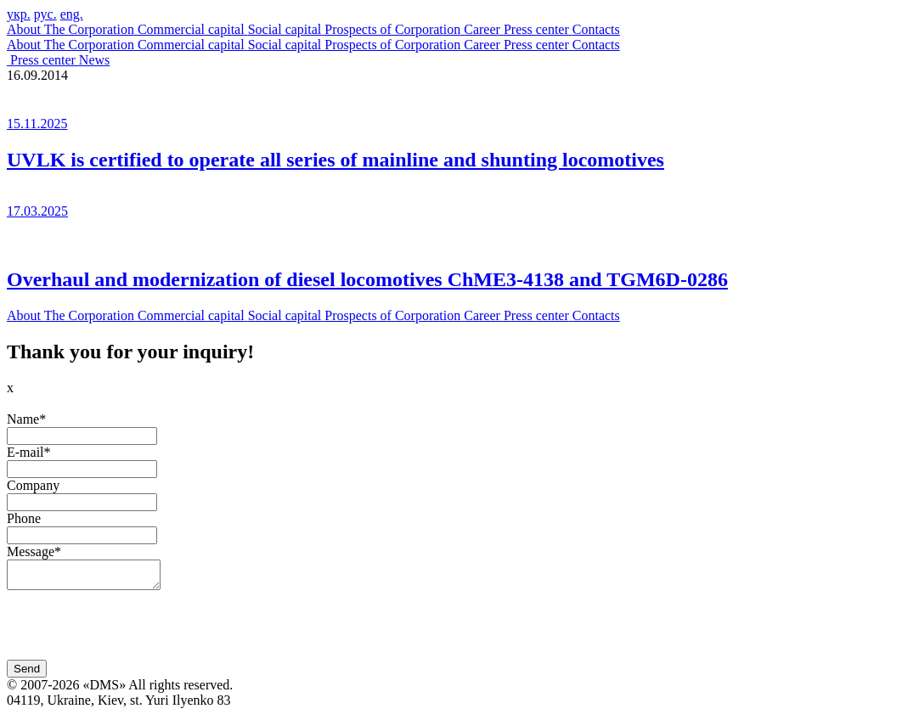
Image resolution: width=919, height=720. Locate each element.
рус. (45, 14)
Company (33, 485)
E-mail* (29, 452)
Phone (24, 518)
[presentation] (136, 632)
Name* (26, 419)
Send (27, 673)
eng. (71, 14)
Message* (34, 551)
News (94, 60)
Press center (44, 60)
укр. (19, 14)
